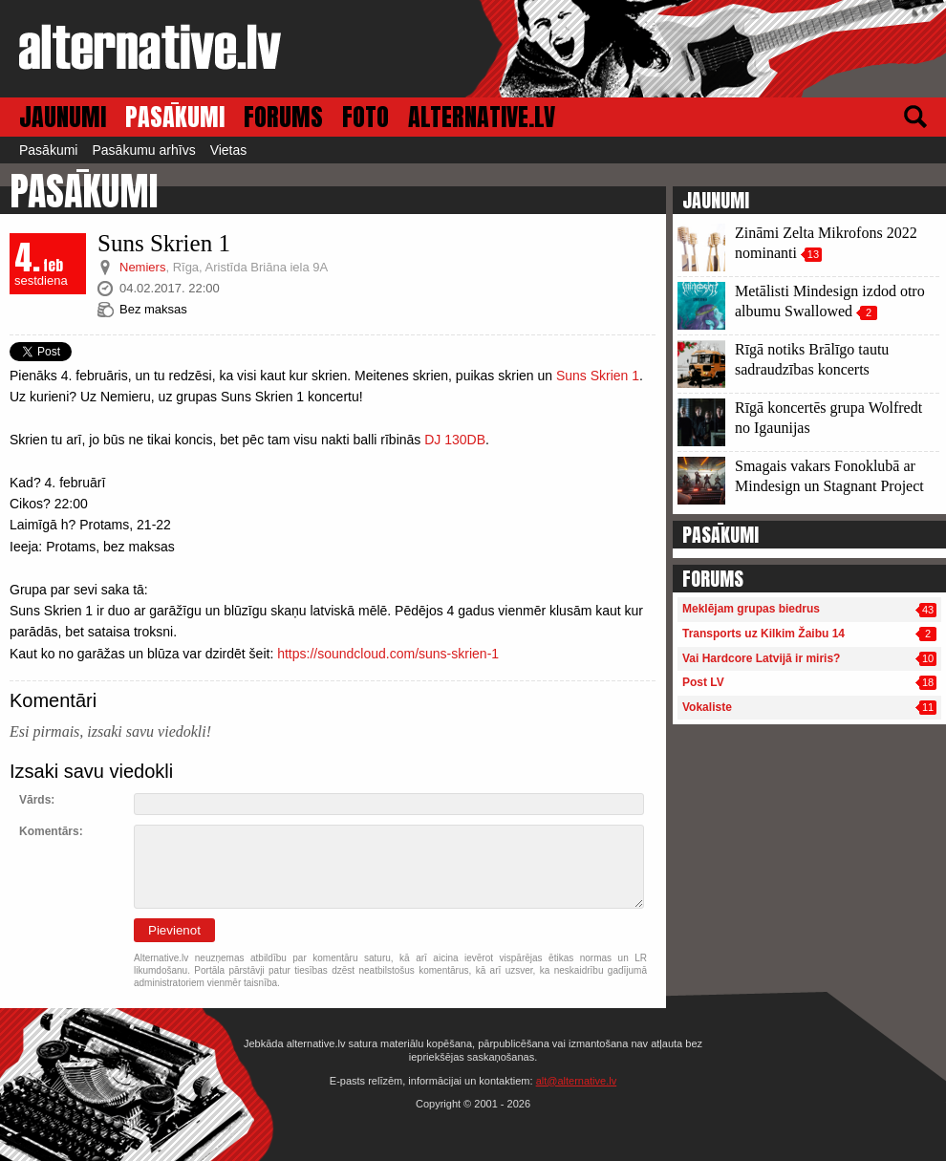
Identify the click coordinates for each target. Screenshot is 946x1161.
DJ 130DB (454, 439)
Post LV (703, 682)
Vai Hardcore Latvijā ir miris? (761, 658)
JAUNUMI (62, 117)
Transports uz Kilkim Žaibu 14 (763, 633)
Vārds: (36, 799)
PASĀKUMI (175, 117)
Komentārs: (51, 831)
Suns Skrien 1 (597, 375)
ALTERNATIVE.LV (481, 117)
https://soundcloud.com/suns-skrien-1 (388, 653)
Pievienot (174, 930)
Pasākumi (48, 150)
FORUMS (283, 117)
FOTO (365, 117)
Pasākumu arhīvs (143, 150)
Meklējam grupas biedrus (751, 608)
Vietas (228, 150)
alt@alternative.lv (576, 1080)
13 (813, 254)
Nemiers (142, 267)
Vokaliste (707, 707)
